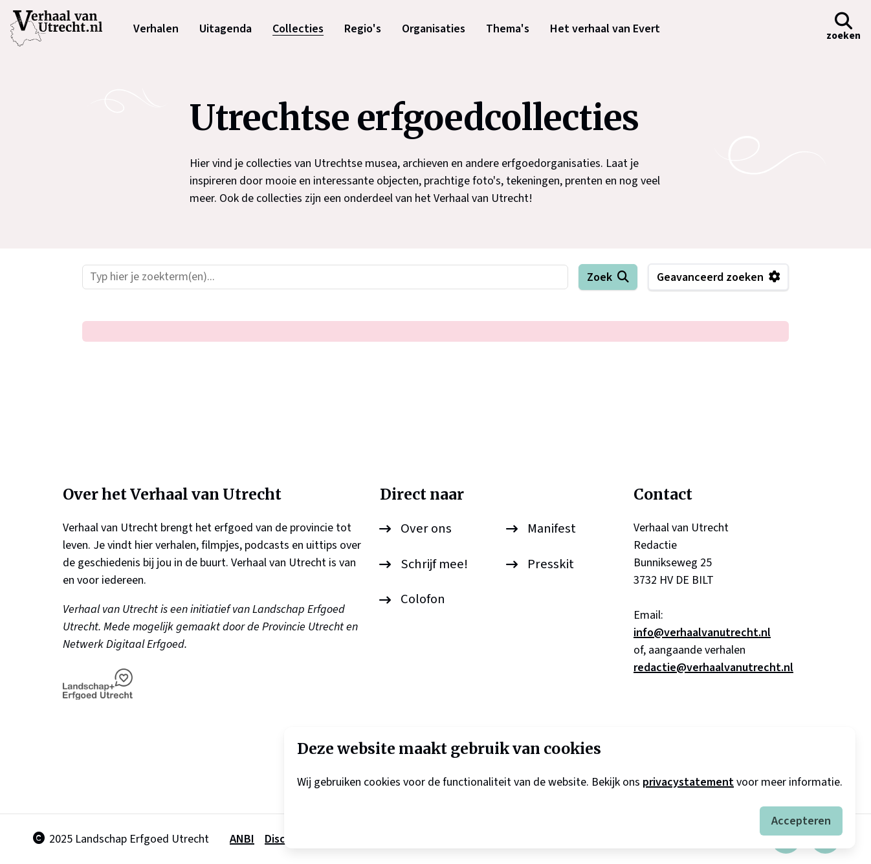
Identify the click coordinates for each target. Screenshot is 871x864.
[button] (843, 28)
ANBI (242, 839)
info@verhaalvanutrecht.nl (702, 633)
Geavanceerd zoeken (710, 277)
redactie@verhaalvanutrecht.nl (713, 667)
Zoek (599, 277)
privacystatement (688, 782)
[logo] (63, 28)
